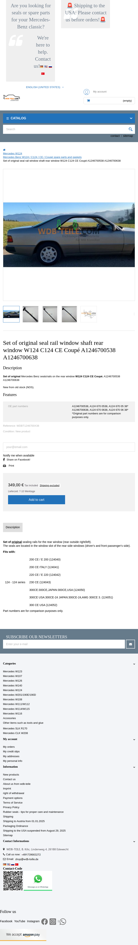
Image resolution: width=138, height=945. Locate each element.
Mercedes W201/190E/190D (19, 694)
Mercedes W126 (12, 680)
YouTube (19, 921)
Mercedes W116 (12, 713)
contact (115, 135)
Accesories (9, 718)
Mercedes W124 (12, 690)
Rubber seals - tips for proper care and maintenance (33, 811)
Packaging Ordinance (15, 826)
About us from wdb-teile (17, 783)
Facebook (6, 921)
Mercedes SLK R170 (15, 728)
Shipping (8, 816)
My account (10, 739)
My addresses (11, 756)
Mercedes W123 (12, 671)
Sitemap (8, 835)
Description (13, 527)
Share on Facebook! (18, 459)
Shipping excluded (49, 485)
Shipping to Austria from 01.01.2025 (24, 821)
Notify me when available (18, 455)
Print (11, 465)
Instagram (33, 921)
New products (11, 774)
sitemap (128, 135)
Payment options (13, 797)
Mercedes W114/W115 (16, 708)
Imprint (7, 788)
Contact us (9, 779)
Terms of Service (13, 802)
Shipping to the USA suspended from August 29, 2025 (34, 830)
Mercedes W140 (12, 685)
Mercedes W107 (12, 676)
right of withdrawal (13, 793)
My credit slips (11, 751)
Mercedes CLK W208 (15, 733)
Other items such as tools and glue (23, 722)
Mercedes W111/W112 (16, 704)
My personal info (12, 760)
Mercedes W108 (12, 699)
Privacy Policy (11, 807)
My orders (9, 746)
